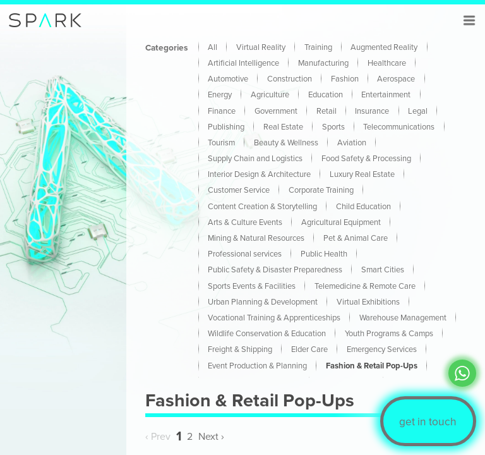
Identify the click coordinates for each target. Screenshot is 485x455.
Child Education (363, 206)
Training (318, 46)
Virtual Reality (260, 46)
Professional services (245, 253)
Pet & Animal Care (355, 237)
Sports (333, 126)
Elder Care (309, 349)
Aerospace (396, 78)
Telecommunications (398, 126)
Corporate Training (321, 189)
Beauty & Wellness (286, 142)
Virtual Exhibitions (368, 301)
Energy (220, 94)
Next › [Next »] (211, 436)
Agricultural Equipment (341, 222)
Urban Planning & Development (263, 301)
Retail (326, 110)
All (212, 46)
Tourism (221, 142)
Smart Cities (382, 269)
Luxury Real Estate (362, 173)
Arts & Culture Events (245, 222)
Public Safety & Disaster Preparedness (275, 269)
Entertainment (385, 94)
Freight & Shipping (240, 349)
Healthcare (387, 62)
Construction (289, 78)
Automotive (228, 78)
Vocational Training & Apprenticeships (274, 317)
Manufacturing (323, 62)
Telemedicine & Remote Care (365, 285)
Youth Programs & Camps (389, 333)
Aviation (351, 142)
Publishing (226, 126)
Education (325, 94)
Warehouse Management (402, 317)
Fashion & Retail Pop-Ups (371, 366)
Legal (418, 110)
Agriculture (270, 94)
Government (275, 110)
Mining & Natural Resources (256, 237)
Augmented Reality (383, 46)
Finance (222, 110)
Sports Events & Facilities (252, 285)
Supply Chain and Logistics (255, 158)
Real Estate (283, 126)
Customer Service (239, 189)
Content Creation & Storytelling (262, 206)
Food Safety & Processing (366, 158)
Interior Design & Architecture (259, 173)
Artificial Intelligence (243, 62)
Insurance (372, 110)
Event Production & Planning (257, 365)
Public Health (324, 253)
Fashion (345, 78)
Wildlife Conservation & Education (267, 333)
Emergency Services (382, 349)
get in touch (428, 421)
